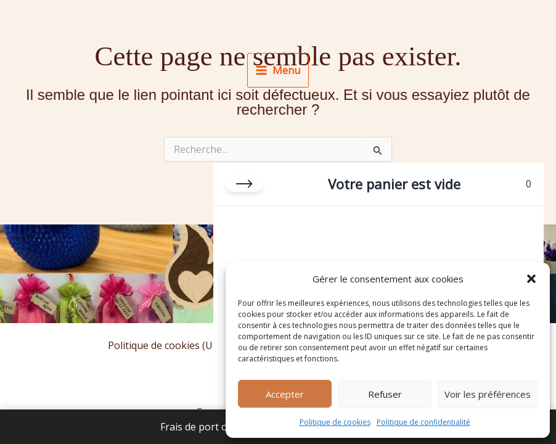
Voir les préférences (487, 394)
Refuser (385, 394)
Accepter (285, 394)
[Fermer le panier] (244, 184)
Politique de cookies (335, 422)
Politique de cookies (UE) (164, 345)
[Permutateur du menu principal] (277, 70)
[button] (531, 279)
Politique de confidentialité (423, 422)
